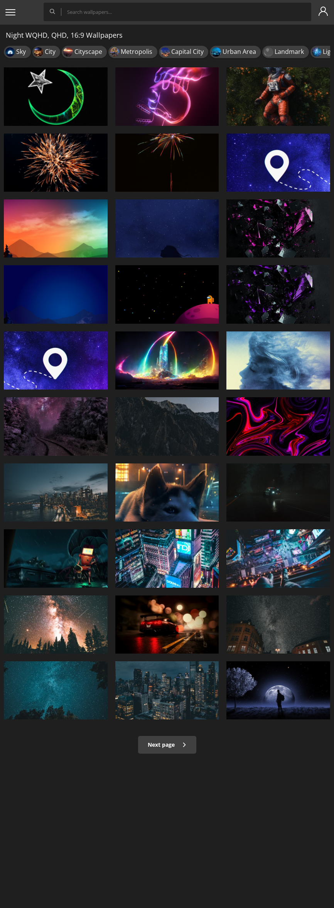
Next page (167, 744)
